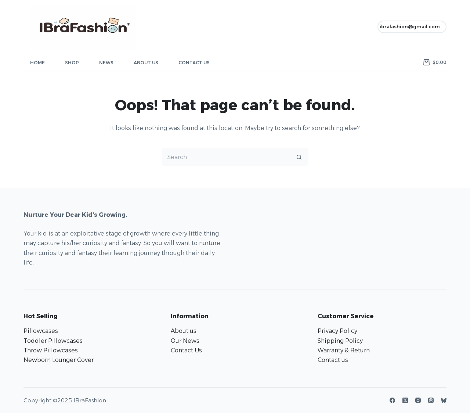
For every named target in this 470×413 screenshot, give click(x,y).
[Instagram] (418, 400)
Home (37, 62)
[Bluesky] (443, 400)
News (106, 62)
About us (183, 330)
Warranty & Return (344, 350)
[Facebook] (392, 400)
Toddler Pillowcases (53, 340)
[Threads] (431, 400)
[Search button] (299, 157)
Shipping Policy (340, 340)
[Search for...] (226, 157)
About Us (146, 62)
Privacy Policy (337, 330)
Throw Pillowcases (51, 350)
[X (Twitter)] (405, 400)
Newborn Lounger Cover (59, 359)
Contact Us (194, 62)
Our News (185, 340)
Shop (72, 62)
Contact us (333, 359)
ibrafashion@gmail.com (410, 26)
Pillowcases (41, 330)
